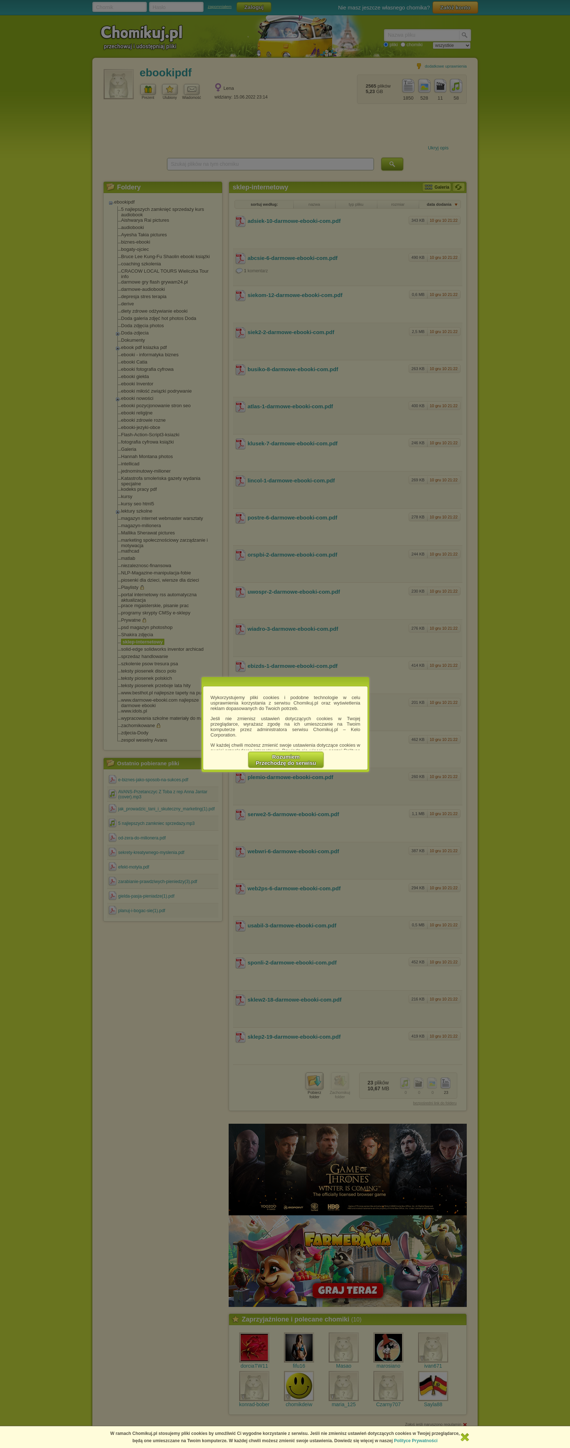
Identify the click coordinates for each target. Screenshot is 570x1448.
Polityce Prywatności (416, 1440)
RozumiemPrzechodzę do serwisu (286, 760)
